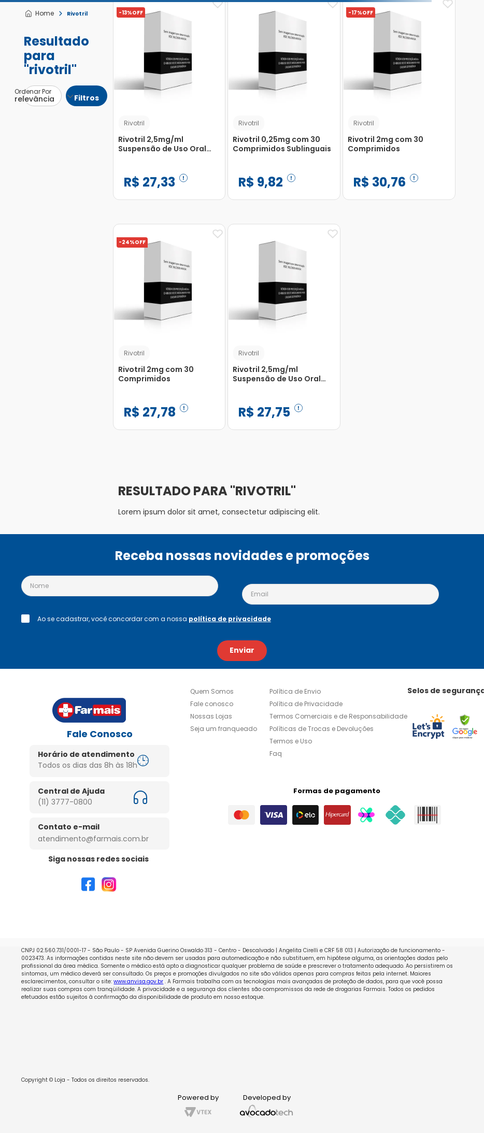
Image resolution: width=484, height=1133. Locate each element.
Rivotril (77, 14)
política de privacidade (230, 618)
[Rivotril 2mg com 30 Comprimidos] (169, 335)
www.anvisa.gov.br (138, 981)
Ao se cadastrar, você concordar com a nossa (154, 619)
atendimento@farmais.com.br (93, 839)
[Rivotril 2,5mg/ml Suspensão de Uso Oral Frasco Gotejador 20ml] (283, 335)
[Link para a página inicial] (39, 13)
